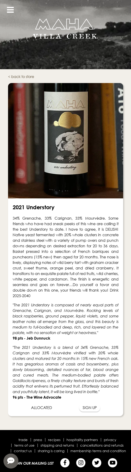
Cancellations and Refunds (102, 445)
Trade (23, 440)
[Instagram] (80, 462)
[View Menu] (10, 10)
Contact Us (23, 451)
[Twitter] (96, 462)
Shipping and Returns (57, 445)
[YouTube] (112, 462)
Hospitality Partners (82, 440)
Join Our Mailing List (34, 463)
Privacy (110, 440)
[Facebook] (65, 462)
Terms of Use (24, 445)
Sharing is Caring (51, 451)
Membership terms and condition (98, 451)
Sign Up (90, 407)
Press (38, 440)
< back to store (21, 76)
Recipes (54, 440)
